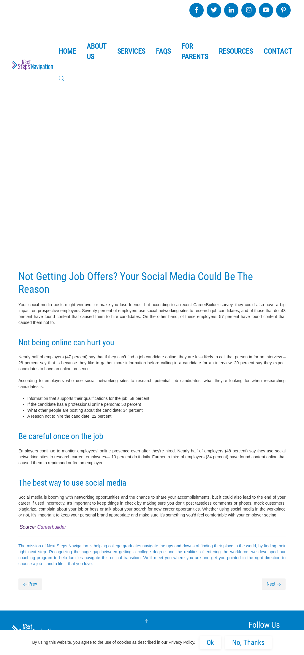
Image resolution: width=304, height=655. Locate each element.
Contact (278, 51)
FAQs (163, 51)
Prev (30, 584)
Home (67, 51)
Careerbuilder (51, 527)
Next (274, 584)
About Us (97, 51)
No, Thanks (248, 642)
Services (131, 51)
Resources (236, 51)
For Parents (194, 51)
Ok (210, 642)
